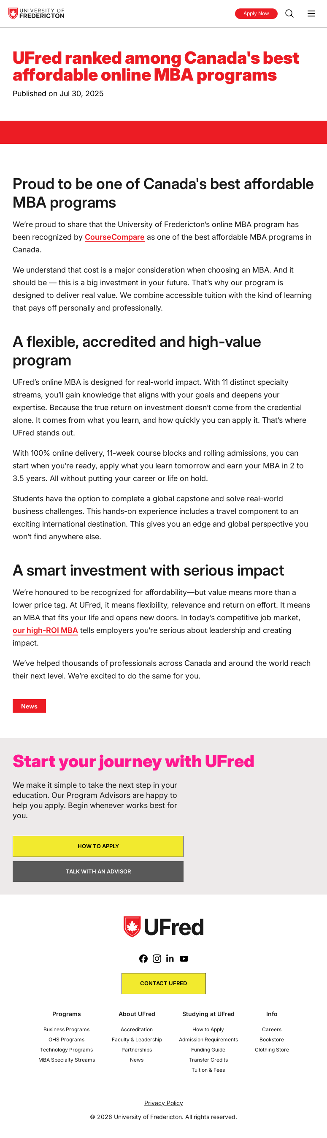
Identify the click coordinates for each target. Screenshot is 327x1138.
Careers (271, 1029)
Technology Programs (66, 1049)
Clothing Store (272, 1049)
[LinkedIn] (170, 958)
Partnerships (137, 1049)
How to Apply (208, 1029)
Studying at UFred (208, 1014)
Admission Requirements (208, 1039)
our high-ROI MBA (45, 630)
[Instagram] (157, 958)
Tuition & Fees (208, 1070)
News (136, 1060)
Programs (66, 1014)
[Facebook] (143, 958)
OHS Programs (66, 1039)
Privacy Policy (163, 1102)
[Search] (289, 13)
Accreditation (137, 1029)
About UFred (137, 1014)
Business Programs (66, 1029)
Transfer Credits (208, 1060)
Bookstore (271, 1039)
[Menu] (311, 13)
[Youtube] (184, 958)
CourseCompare (115, 236)
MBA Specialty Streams (66, 1060)
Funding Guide (208, 1049)
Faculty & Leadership (137, 1039)
